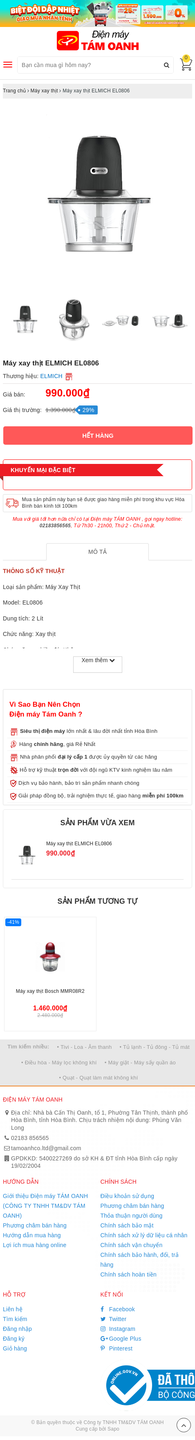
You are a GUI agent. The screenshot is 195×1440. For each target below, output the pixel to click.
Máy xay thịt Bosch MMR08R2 (50, 991)
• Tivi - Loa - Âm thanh (84, 1047)
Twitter (114, 1319)
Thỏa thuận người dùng (132, 1215)
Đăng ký (14, 1338)
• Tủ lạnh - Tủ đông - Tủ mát (155, 1047)
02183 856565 (30, 1138)
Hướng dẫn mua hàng (32, 1235)
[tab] (97, 551)
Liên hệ (12, 1309)
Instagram (118, 1329)
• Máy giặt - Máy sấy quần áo (140, 1062)
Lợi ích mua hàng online (35, 1245)
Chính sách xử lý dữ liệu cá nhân (144, 1235)
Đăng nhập (17, 1329)
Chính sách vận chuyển (132, 1245)
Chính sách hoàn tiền (129, 1274)
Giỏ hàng (15, 1348)
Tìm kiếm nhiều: (28, 1047)
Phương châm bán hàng (35, 1225)
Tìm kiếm (15, 1319)
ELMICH (51, 376)
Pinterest (117, 1348)
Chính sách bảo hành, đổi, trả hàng (140, 1260)
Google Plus (121, 1338)
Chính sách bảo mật (127, 1225)
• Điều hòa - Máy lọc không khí (59, 1062)
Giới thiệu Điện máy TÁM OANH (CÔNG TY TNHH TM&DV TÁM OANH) (45, 1206)
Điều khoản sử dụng (128, 1196)
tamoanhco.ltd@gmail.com (46, 1148)
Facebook (118, 1309)
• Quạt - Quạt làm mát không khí (98, 1078)
